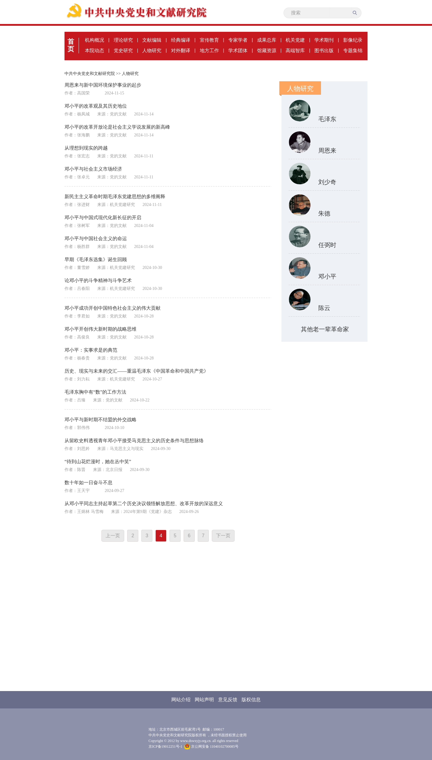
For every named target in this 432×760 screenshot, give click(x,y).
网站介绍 (180, 699)
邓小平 (327, 276)
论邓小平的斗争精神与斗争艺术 (98, 280)
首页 (71, 45)
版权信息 (251, 699)
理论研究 (123, 40)
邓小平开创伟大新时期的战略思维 (100, 329)
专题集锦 (352, 50)
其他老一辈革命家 (325, 329)
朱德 (324, 213)
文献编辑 (151, 40)
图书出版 (324, 50)
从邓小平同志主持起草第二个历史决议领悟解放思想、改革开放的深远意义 (143, 503)
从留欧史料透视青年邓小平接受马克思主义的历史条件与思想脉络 (134, 440)
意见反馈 (227, 699)
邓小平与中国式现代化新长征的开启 (102, 217)
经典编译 (180, 40)
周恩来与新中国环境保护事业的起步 (102, 85)
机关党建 (295, 40)
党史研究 (123, 50)
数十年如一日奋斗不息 (88, 482)
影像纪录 (352, 40)
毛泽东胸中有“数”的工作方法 (95, 392)
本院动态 (94, 50)
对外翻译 (180, 50)
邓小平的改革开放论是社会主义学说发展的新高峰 (117, 127)
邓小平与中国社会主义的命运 (95, 238)
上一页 (113, 535)
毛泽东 (327, 119)
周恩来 (327, 150)
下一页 (223, 535)
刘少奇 (327, 182)
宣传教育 (209, 40)
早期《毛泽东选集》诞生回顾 (95, 259)
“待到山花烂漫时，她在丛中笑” (97, 461)
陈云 (324, 308)
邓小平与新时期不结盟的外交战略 (100, 419)
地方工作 (209, 50)
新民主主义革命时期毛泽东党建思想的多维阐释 (114, 196)
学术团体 (238, 50)
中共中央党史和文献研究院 (89, 73)
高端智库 (295, 50)
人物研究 (151, 50)
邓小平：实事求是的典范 (90, 350)
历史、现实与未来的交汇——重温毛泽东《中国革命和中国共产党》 (136, 371)
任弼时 (327, 245)
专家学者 (238, 40)
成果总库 (266, 40)
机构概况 (94, 40)
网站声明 (204, 699)
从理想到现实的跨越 (86, 148)
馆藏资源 (266, 50)
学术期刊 (324, 40)
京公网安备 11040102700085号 (211, 746)
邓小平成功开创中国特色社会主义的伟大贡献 (112, 308)
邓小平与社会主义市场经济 (93, 168)
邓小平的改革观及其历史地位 (95, 106)
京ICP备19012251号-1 (165, 746)
